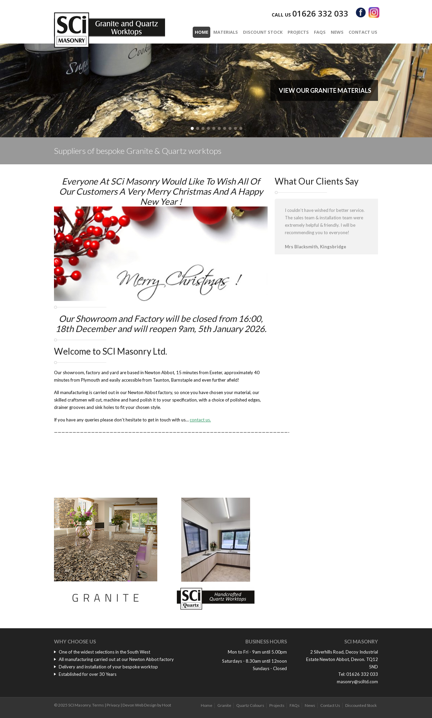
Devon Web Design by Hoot (147, 705)
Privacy (113, 705)
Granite (224, 705)
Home (201, 32)
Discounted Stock (361, 705)
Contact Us (363, 32)
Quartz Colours (250, 705)
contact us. (200, 419)
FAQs (320, 32)
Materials (225, 32)
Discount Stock (262, 32)
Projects (298, 32)
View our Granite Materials (325, 90)
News (337, 32)
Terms (98, 705)
